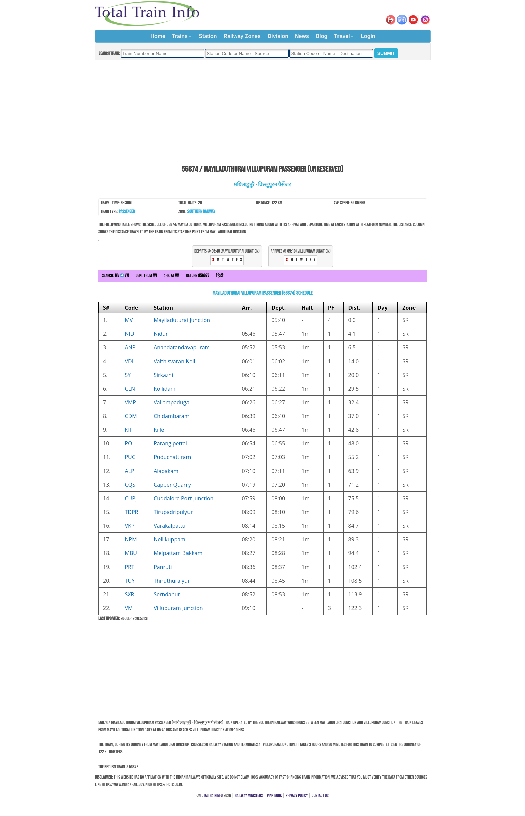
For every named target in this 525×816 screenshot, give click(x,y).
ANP (130, 347)
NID (129, 333)
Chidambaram (171, 416)
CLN (130, 388)
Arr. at (171, 275)
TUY (129, 580)
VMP (130, 402)
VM (129, 608)
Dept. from (146, 275)
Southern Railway (201, 211)
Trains (180, 36)
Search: (115, 275)
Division (278, 36)
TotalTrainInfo (211, 795)
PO (128, 443)
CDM (131, 416)
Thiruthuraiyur (172, 580)
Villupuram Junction (178, 608)
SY (128, 375)
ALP (129, 471)
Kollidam (164, 388)
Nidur (161, 333)
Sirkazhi (163, 375)
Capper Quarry (172, 484)
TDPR (131, 512)
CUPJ (131, 498)
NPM (131, 539)
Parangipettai (170, 443)
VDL (130, 361)
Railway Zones (242, 36)
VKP (129, 525)
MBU (131, 553)
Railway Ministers (249, 795)
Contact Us (320, 795)
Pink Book (274, 795)
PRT (129, 567)
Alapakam (166, 471)
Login (368, 36)
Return (197, 275)
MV (129, 320)
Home (157, 36)
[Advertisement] (262, 108)
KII (128, 429)
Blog (322, 36)
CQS (130, 484)
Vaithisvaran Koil (174, 361)
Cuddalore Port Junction (183, 498)
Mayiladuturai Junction (182, 320)
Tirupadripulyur (173, 512)
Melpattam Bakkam (178, 553)
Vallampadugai (172, 402)
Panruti (163, 567)
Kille (159, 429)
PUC (130, 457)
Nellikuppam (169, 539)
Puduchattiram (172, 457)
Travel (342, 36)
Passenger (127, 211)
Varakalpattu (169, 525)
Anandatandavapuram (182, 347)
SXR (129, 594)
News (302, 36)
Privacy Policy (297, 795)
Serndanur (167, 594)
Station (208, 36)
